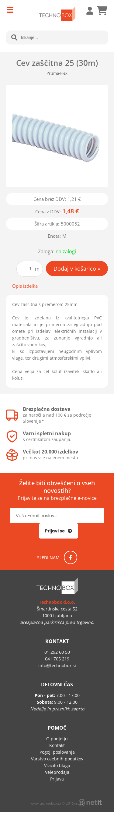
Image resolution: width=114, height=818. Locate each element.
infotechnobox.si (57, 665)
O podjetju (57, 739)
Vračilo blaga (57, 765)
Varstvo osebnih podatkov (57, 759)
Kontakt (57, 745)
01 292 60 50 (57, 652)
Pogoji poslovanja (57, 752)
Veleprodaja (57, 772)
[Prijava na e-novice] (58, 531)
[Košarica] (102, 10)
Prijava (87, 11)
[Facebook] (70, 557)
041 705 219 (57, 659)
